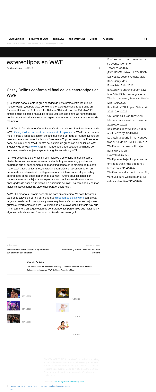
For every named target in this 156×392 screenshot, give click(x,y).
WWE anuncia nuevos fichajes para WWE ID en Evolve (125, 150)
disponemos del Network (69, 197)
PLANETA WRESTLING (17, 386)
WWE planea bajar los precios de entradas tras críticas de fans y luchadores (127, 164)
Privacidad (43, 386)
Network (34, 146)
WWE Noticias (19, 44)
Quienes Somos (63, 386)
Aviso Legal (32, 386)
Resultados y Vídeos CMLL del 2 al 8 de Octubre (81, 251)
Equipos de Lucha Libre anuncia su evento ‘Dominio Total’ (126, 63)
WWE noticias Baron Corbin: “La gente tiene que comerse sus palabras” (28, 251)
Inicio (9, 44)
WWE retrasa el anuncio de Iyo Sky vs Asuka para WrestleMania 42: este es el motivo (128, 177)
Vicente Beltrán (16, 68)
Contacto (10, 389)
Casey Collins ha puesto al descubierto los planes (43, 132)
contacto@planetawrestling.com (68, 381)
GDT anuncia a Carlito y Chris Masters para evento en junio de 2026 (127, 120)
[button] (145, 39)
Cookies (52, 386)
